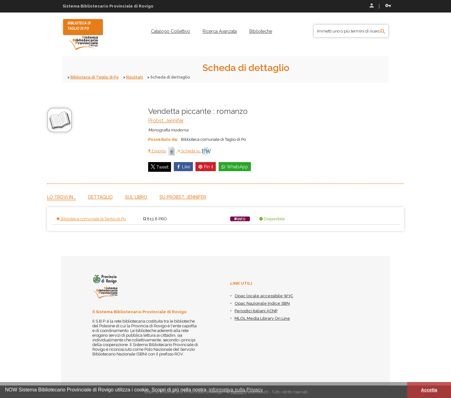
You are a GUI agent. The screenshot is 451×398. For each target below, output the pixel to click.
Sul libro (136, 196)
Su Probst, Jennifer (182, 196)
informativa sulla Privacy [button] (236, 389)
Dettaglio (100, 196)
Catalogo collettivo (170, 31)
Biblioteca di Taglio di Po (95, 77)
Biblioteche (260, 31)
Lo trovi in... (61, 196)
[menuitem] (170, 31)
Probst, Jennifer (166, 120)
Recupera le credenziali (388, 5)
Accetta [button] (429, 389)
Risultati (136, 77)
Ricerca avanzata (220, 31)
